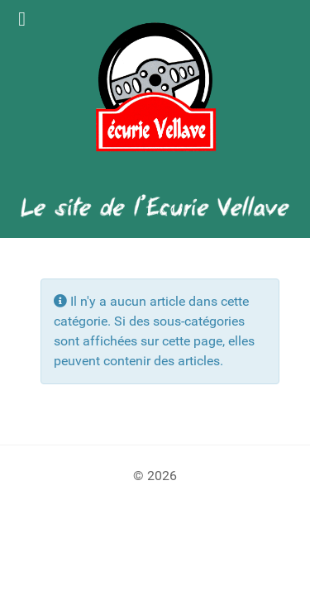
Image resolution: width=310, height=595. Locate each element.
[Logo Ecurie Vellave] (155, 87)
